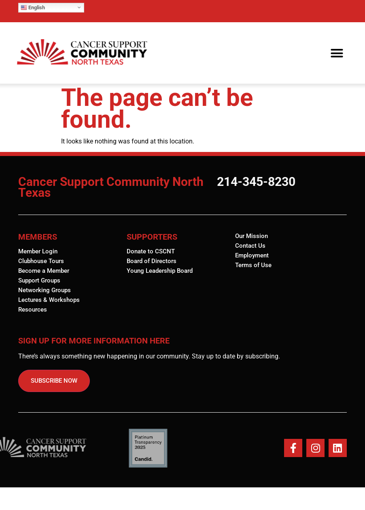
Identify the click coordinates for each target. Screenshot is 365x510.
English (33, 7)
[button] (337, 53)
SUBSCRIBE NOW (54, 380)
